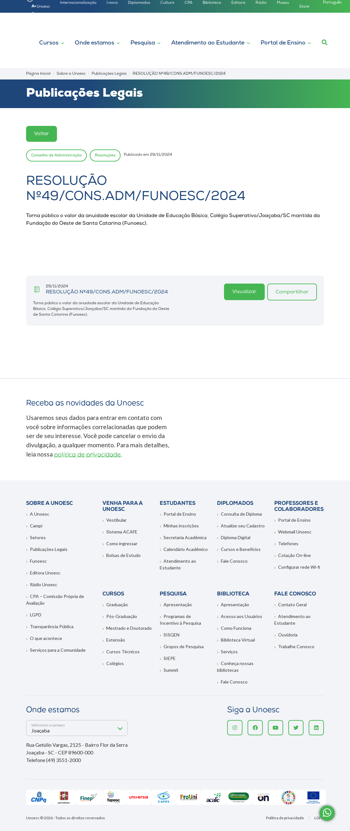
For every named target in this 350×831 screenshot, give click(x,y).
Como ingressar (121, 543)
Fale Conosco (234, 561)
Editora (238, 3)
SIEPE (170, 658)
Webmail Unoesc (295, 531)
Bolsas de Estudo (123, 555)
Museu (283, 3)
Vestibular (116, 520)
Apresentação (178, 604)
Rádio (261, 3)
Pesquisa (142, 43)
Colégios (115, 663)
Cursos (49, 43)
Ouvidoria (288, 634)
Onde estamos (94, 43)
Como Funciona (236, 628)
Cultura (167, 3)
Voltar (41, 133)
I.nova (112, 3)
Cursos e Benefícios (241, 549)
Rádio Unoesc (43, 584)
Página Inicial (38, 74)
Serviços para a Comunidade (58, 650)
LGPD (35, 614)
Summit (171, 670)
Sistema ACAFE (121, 531)
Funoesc (38, 561)
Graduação (117, 604)
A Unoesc (39, 514)
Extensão (115, 639)
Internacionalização (78, 3)
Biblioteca (212, 3)
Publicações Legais (48, 549)
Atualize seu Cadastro (243, 525)
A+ (34, 6)
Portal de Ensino (283, 43)
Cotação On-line (294, 555)
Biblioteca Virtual (238, 639)
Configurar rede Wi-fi (299, 567)
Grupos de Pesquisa (184, 646)
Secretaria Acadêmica (185, 537)
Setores (38, 537)
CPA (188, 3)
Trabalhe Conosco (296, 646)
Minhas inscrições (181, 525)
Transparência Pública (52, 626)
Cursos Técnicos (123, 651)
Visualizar (244, 291)
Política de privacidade (285, 818)
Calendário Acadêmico (186, 549)
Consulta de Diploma (241, 514)
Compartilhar (292, 292)
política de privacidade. (88, 455)
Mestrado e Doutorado (129, 628)
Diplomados (139, 3)
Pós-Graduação (121, 616)
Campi (36, 525)
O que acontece (46, 638)
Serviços (229, 651)
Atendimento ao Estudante (207, 43)
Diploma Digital (235, 537)
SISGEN (171, 634)
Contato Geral (292, 604)
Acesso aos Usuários (241, 616)
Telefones (288, 543)
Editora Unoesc (45, 572)
